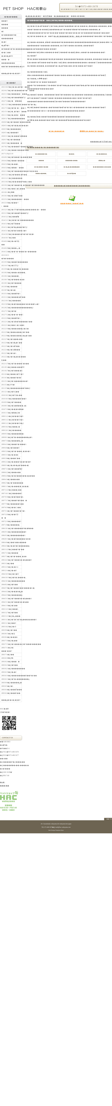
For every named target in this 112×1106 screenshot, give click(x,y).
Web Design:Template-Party (56, 830)
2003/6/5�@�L (7, 686)
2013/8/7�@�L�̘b (8, 290)
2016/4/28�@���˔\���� (11, 161)
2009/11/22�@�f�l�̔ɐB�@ (11, 423)
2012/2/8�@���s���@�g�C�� (11, 336)
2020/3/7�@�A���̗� (10, 140)
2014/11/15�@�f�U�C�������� (11, 220)
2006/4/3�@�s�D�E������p (11, 546)
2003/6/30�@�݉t (7, 658)
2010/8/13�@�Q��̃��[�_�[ (11, 406)
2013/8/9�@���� (9, 287)
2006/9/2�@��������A (11, 535)
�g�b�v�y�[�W (33, 16)
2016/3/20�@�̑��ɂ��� (11, 168)
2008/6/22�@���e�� (11, 472)
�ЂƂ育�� (47, 16)
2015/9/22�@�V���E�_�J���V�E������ (11, 185)
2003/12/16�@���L (9, 609)
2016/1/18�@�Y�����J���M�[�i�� (11, 171)
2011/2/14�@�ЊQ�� (10, 392)
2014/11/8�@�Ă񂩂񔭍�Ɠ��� (10, 224)
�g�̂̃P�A (5, 45)
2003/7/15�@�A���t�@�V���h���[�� (11, 644)
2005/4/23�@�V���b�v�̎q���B (11, 560)
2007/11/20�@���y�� (11, 490)
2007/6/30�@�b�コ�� (11, 507)
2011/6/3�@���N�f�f (11, 378)
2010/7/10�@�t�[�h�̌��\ (11, 409)
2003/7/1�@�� (7, 655)
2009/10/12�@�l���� (11, 430)
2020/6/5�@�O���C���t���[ (11, 122)
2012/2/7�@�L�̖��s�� (11, 339)
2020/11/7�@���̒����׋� (11, 119)
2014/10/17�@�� (8, 238)
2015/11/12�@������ (11, 178)
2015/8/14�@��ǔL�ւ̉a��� (11, 189)
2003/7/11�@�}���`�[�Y (7, 649)
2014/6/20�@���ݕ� (10, 248)
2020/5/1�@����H (10, 133)
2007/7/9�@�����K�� (11, 504)
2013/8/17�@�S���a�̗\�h (11, 280)
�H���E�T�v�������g (11, 49)
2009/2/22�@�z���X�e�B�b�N (11, 462)
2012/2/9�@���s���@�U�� (11, 332)
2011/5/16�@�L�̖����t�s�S (11, 381)
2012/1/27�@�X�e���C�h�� (11, 364)
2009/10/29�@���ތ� (10, 427)
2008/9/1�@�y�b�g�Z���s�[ (11, 465)
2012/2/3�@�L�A (8, 353)
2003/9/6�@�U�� (9, 630)
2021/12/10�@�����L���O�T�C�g (11, 104)
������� (7, 38)
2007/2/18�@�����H (11, 521)
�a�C (4, 42)
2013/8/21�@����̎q (10, 276)
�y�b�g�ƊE (7, 56)
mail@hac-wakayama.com (62, 827)
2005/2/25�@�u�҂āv (9, 567)
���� (5, 59)
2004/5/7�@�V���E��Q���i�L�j (11, 588)
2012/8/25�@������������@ (11, 308)
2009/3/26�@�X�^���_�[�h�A (11, 451)
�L (2, 31)
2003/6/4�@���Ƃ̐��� (11, 690)
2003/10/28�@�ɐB (8, 627)
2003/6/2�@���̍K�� (10, 693)
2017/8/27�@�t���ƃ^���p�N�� (11, 147)
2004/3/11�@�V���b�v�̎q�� (11, 602)
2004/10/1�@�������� (11, 581)
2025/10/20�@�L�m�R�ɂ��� (11, 87)
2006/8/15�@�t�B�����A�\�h (11, 539)
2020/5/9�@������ (11, 129)
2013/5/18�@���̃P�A (10, 294)
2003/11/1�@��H (8, 623)
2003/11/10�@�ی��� (10, 616)
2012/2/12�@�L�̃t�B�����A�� (11, 322)
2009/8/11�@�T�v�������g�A (11, 437)
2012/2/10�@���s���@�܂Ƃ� (11, 329)
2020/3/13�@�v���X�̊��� (11, 136)
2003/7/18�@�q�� (9, 641)
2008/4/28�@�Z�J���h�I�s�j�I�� (11, 476)
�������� (8, 63)
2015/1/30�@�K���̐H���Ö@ (11, 213)
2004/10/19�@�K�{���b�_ (11, 577)
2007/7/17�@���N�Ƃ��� (11, 500)
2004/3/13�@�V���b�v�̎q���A (11, 599)
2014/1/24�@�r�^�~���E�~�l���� (11, 252)
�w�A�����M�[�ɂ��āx (67, 36)
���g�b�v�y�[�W (11, 71)
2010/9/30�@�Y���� (11, 402)
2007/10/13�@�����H (11, 493)
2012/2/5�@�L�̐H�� (10, 346)
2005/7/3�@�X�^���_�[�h (11, 556)
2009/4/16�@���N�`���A (11, 444)
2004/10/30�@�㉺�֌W (10, 574)
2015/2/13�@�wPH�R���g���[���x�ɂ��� (11, 210)
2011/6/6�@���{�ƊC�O (11, 374)
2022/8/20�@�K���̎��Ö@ (11, 97)
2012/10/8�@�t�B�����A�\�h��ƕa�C (11, 304)
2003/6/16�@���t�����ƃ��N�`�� (11, 676)
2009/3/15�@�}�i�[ (9, 455)
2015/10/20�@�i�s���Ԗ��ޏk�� (11, 182)
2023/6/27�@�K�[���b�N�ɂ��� (11, 90)
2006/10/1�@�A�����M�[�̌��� (11, 528)
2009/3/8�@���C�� (10, 458)
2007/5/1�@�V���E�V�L (11, 511)
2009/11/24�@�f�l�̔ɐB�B (11, 416)
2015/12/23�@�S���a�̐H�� (11, 175)
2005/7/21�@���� (9, 553)
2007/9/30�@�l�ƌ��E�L (11, 497)
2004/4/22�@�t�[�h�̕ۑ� (11, 591)
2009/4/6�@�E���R (10, 448)
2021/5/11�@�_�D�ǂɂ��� (11, 111)
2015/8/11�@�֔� (7, 192)
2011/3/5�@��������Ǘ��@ (11, 388)
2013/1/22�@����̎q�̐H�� (11, 297)
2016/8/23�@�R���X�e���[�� (11, 157)
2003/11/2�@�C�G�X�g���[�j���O (11, 620)
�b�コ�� (6, 52)
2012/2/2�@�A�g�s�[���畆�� (11, 358)
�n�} (2, 782)
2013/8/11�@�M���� (11, 283)
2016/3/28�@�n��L (9, 164)
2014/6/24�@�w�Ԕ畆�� (10, 243)
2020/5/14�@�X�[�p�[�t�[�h (11, 126)
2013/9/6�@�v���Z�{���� (11, 269)
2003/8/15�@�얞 (8, 634)
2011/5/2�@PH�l (8, 385)
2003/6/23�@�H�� (9, 665)
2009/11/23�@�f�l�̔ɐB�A (11, 420)
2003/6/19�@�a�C (9, 672)
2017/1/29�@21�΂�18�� (7, 154)
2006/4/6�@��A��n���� (11, 542)
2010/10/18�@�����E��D (11, 399)
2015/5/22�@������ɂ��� (11, 199)
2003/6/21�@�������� (11, 669)
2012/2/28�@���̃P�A (10, 318)
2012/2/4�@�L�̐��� (10, 350)
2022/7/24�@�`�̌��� (11, 101)
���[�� (4, 786)
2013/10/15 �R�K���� (7, 256)
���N (4, 21)
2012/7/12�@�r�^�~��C (11, 315)
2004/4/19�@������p (11, 595)
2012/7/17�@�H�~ (9, 311)
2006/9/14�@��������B (11, 532)
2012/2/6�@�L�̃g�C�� (11, 343)
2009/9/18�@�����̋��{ (11, 434)
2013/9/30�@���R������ (11, 262)
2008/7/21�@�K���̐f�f (11, 469)
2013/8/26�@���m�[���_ (11, 273)
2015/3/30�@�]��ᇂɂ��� (10, 204)
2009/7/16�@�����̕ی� (11, 441)
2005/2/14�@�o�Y (9, 570)
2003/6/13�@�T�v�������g (11, 679)
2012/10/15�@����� (11, 301)
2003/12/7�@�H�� (9, 613)
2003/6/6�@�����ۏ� (11, 683)
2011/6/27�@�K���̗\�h (11, 371)
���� (4, 24)
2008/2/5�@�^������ (11, 483)
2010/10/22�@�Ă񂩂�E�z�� (11, 395)
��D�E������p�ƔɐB (11, 66)
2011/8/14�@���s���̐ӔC (11, 367)
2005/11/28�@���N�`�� (11, 549)
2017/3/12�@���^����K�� (11, 150)
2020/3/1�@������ (11, 143)
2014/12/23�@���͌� (10, 217)
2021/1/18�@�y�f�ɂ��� (11, 115)
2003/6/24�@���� (10, 662)
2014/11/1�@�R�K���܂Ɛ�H (11, 231)
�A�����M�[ (61, 16)
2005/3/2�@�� (7, 563)
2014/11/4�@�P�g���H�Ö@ (11, 227)
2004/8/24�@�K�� (9, 584)
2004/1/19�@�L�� (9, 606)
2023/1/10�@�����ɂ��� (11, 94)
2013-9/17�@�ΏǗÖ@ (10, 265)
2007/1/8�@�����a (10, 525)
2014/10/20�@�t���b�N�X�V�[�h (11, 234)
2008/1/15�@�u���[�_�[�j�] (11, 486)
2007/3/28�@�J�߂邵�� (9, 516)
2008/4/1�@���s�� (10, 479)
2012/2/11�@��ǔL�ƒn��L (11, 325)
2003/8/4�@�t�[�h (9, 637)
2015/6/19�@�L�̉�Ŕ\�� (11, 196)
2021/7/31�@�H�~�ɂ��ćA (11, 108)
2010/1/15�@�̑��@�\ (10, 413)
